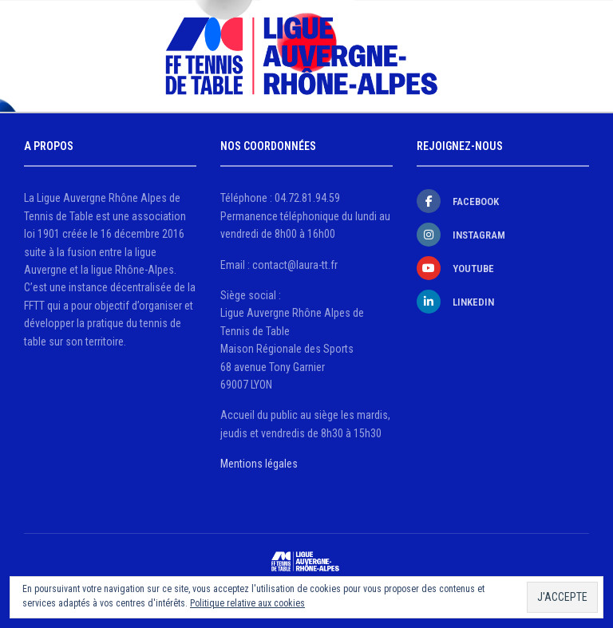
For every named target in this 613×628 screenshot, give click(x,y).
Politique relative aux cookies (247, 603)
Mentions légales (259, 463)
